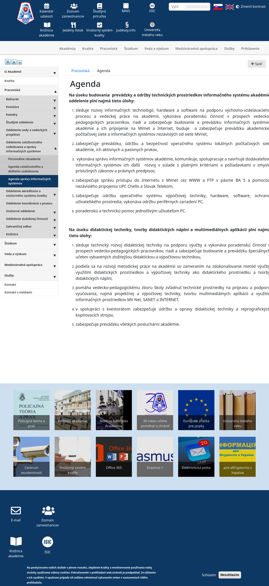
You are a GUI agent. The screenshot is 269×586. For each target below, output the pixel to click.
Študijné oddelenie (32, 122)
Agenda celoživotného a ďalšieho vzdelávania (25, 169)
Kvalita (87, 48)
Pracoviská (108, 48)
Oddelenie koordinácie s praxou (29, 203)
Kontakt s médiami (18, 292)
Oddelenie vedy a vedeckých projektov (32, 132)
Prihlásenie (250, 48)
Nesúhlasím (229, 575)
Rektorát (32, 99)
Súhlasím (209, 575)
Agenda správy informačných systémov (29, 181)
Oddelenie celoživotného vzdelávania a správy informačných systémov (32, 147)
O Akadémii (31, 71)
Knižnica (32, 234)
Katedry (32, 114)
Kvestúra (32, 107)
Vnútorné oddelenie (32, 211)
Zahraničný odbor (32, 226)
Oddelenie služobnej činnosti (32, 219)
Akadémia (67, 48)
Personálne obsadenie (24, 159)
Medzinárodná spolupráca (196, 48)
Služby (229, 48)
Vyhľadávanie (197, 6)
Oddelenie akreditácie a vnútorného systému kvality (32, 193)
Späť (256, 63)
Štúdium (131, 48)
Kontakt (10, 285)
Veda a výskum (156, 48)
